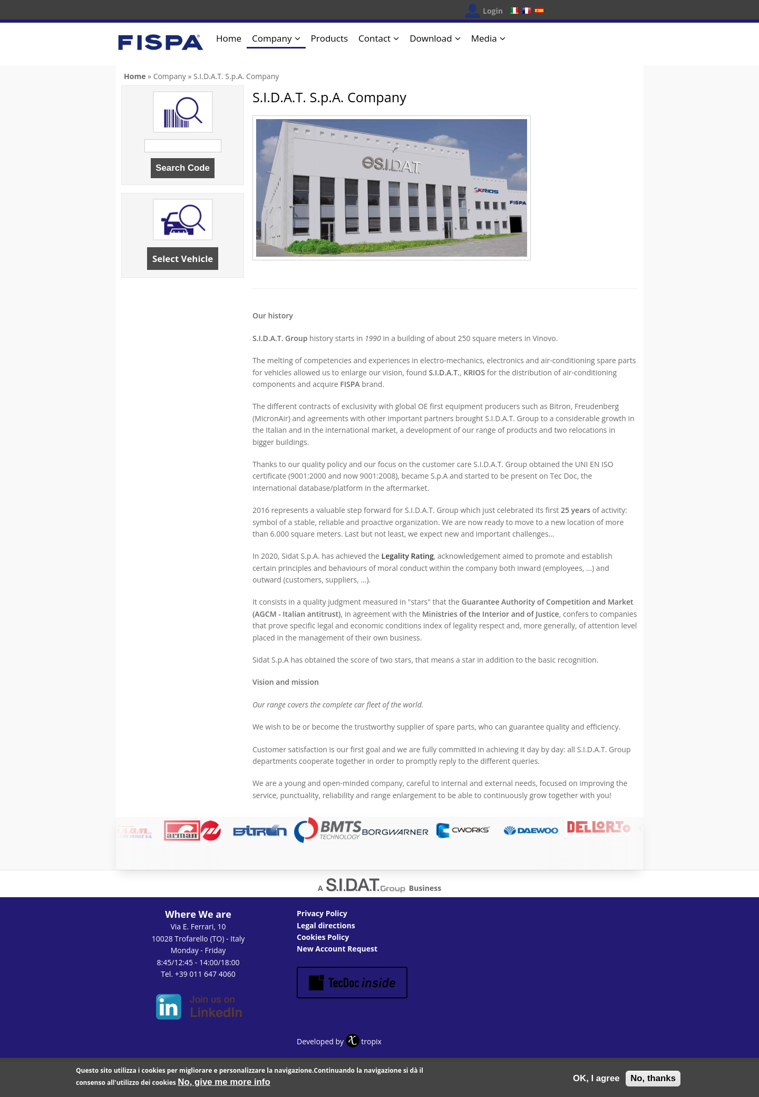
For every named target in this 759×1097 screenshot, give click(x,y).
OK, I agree (596, 1080)
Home (228, 38)
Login (493, 11)
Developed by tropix (339, 1041)
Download (431, 38)
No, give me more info (224, 1084)
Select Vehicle (182, 259)
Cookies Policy (323, 937)
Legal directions (326, 925)
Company (271, 38)
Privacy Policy (322, 913)
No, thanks (653, 1080)
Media (484, 38)
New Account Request (337, 949)
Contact (374, 38)
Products (329, 38)
